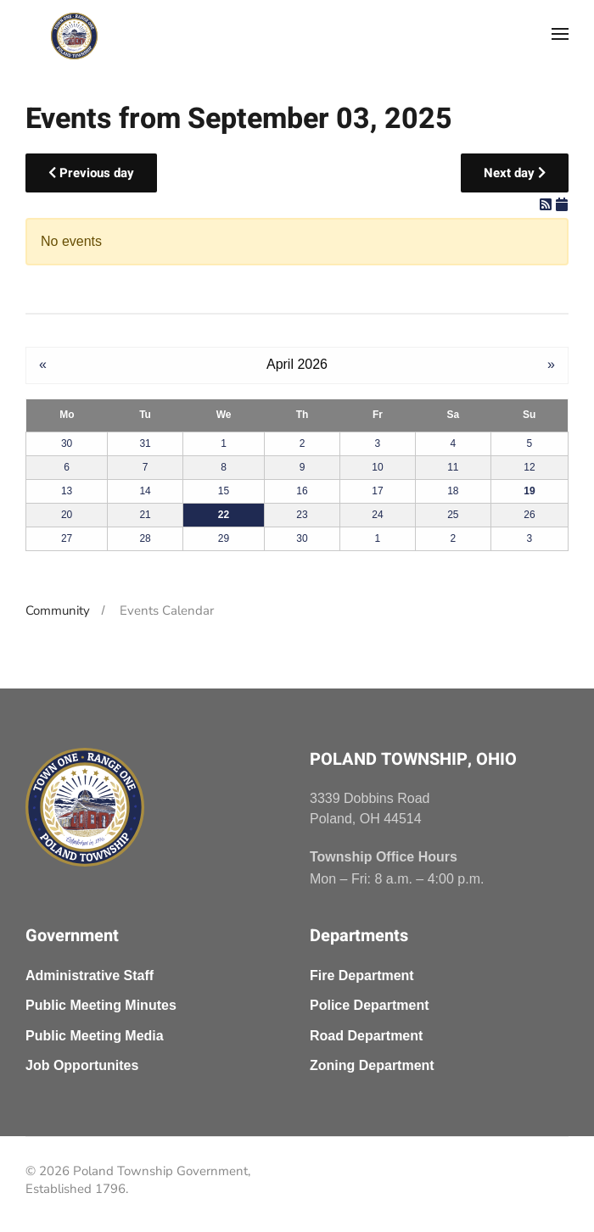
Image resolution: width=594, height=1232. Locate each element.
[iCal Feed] (562, 205)
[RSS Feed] (547, 205)
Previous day (91, 173)
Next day (515, 173)
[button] (560, 34)
